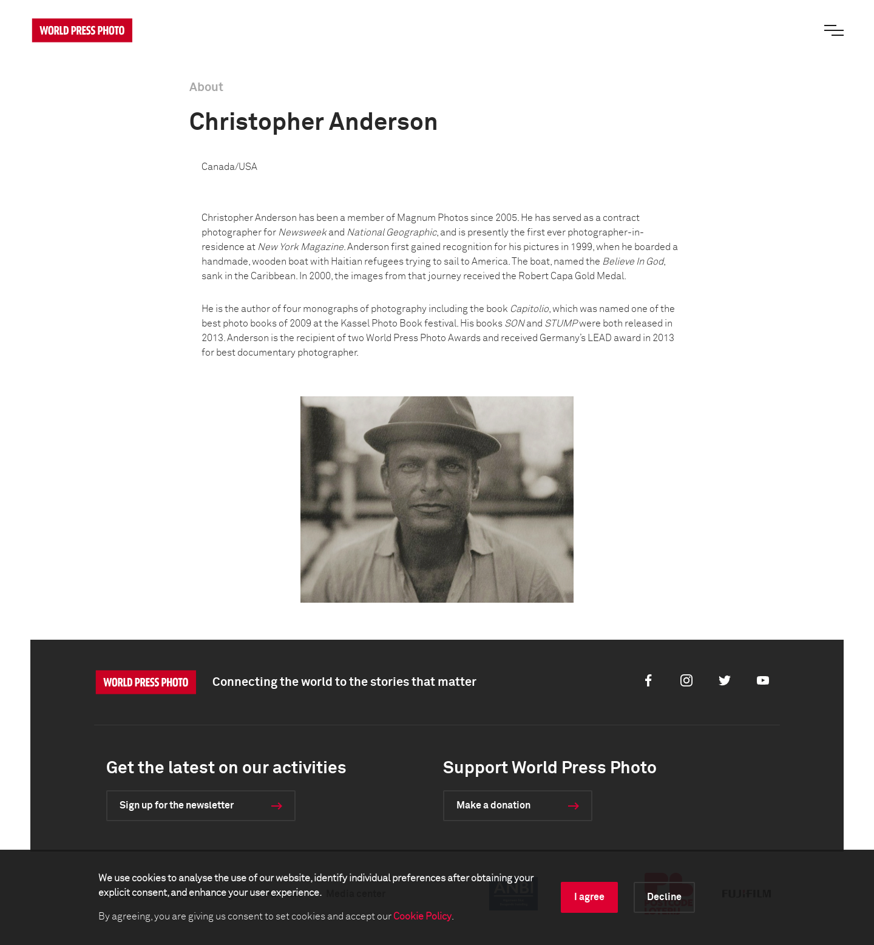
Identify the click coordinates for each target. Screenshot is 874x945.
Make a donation (493, 805)
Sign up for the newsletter (177, 805)
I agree (589, 897)
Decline (664, 897)
